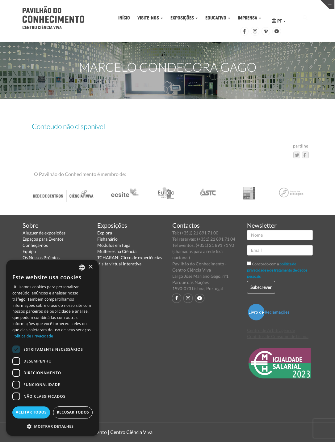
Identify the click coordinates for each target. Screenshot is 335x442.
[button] (52, 426)
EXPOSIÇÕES (184, 18)
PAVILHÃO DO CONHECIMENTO (174, 4)
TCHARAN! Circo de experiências (129, 257)
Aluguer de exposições (44, 232)
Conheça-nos (35, 245)
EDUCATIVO (217, 18)
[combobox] (82, 267)
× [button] (90, 267)
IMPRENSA (249, 18)
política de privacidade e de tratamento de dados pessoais (277, 270)
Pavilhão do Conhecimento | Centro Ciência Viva (101, 432)
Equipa (29, 251)
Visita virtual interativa (119, 263)
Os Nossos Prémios (41, 257)
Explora (104, 232)
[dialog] (52, 348)
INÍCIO (124, 18)
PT (279, 21)
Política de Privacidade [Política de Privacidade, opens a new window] (32, 336)
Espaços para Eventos (43, 239)
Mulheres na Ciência (116, 251)
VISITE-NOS (150, 18)
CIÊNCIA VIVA (246, 4)
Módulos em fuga (113, 245)
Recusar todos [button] (73, 412)
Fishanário (107, 239)
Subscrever (261, 287)
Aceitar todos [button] (31, 412)
